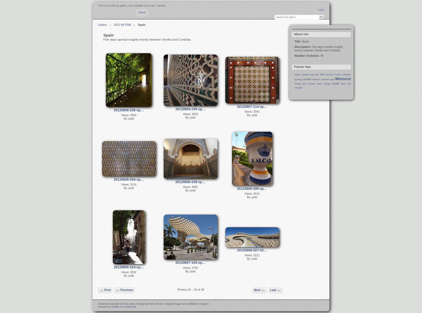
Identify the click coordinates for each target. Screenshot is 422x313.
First (105, 290)
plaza (319, 84)
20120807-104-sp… (190, 263)
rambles (161, 5)
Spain (343, 84)
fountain (338, 75)
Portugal (326, 84)
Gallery (102, 24)
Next (259, 290)
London (307, 79)
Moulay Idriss (300, 84)
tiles (349, 84)
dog (312, 75)
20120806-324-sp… (129, 267)
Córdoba (305, 74)
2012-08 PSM (122, 24)
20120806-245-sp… (190, 109)
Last (275, 290)
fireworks (329, 75)
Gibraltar (347, 74)
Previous (124, 290)
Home (142, 12)
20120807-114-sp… (252, 107)
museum (312, 84)
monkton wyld (328, 79)
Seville (335, 83)
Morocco (343, 79)
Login (321, 9)
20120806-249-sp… (190, 182)
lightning (297, 79)
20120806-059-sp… (129, 180)
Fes (322, 74)
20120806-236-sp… (129, 110)
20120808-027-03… (252, 250)
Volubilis (298, 88)
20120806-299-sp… (252, 189)
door (317, 75)
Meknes (316, 79)
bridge (297, 75)
